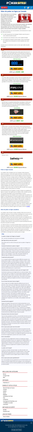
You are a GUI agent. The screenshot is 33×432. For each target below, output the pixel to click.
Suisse (4, 392)
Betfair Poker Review (17, 136)
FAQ (4, 397)
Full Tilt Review (17, 107)
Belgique (5, 394)
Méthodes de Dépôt (8, 407)
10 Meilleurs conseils (8, 402)
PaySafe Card (6, 411)
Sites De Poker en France (8, 388)
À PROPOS (5, 399)
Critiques (5, 380)
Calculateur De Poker (8, 396)
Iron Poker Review (17, 83)
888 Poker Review (17, 59)
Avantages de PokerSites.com (10, 401)
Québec (28, 206)
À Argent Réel (6, 375)
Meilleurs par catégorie (10, 371)
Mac (4, 377)
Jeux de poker (6, 414)
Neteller (5, 409)
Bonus (4, 374)
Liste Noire (5, 404)
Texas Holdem (6, 416)
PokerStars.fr (6, 382)
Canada (5, 389)
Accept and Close (16, 429)
